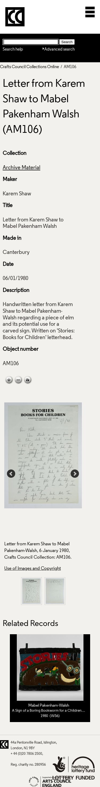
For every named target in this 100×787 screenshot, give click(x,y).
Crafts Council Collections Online (29, 67)
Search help (13, 49)
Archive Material (21, 168)
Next (75, 473)
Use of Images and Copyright (32, 568)
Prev (11, 473)
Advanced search (59, 49)
